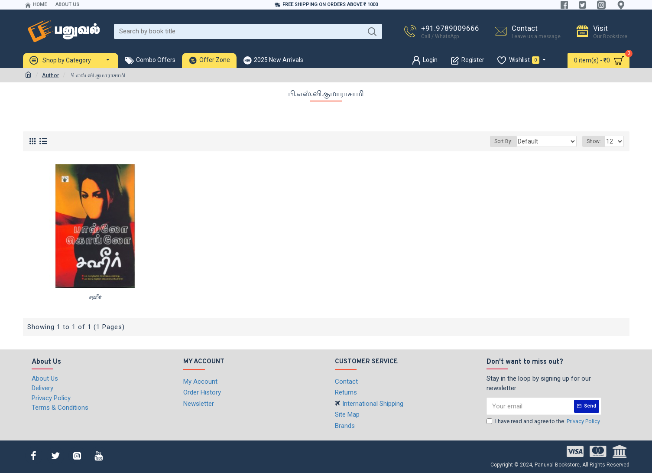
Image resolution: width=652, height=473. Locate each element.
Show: (595, 141)
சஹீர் (95, 297)
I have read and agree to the (544, 421)
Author (50, 75)
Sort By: (513, 141)
